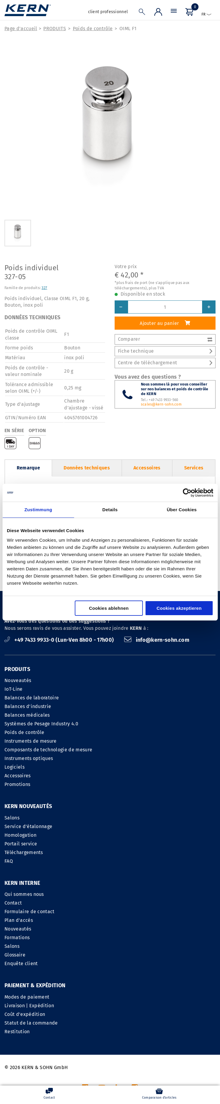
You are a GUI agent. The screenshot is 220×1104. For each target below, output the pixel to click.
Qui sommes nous (132, 818)
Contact (121, 826)
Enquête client (128, 887)
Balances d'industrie (27, 706)
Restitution (17, 955)
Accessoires (147, 468)
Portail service (20, 844)
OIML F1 (127, 28)
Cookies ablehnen (109, 608)
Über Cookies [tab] (182, 509)
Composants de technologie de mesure (48, 750)
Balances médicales (27, 715)
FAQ (8, 861)
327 (44, 287)
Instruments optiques (28, 758)
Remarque (28, 468)
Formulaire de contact (137, 835)
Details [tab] (110, 509)
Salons (11, 818)
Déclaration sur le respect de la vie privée (168, 1030)
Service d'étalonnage (28, 826)
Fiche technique (165, 351)
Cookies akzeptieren (179, 608)
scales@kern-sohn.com (161, 404)
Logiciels (14, 767)
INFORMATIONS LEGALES (74, 1030)
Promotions (17, 784)
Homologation (20, 835)
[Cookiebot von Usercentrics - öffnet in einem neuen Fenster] (187, 492)
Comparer (165, 339)
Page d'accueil (20, 28)
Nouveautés (17, 680)
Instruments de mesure (30, 741)
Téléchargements (23, 852)
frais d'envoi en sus (138, 1072)
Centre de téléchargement (165, 363)
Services (194, 468)
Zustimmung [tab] (38, 509)
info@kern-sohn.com (156, 640)
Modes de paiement (26, 920)
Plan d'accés (126, 844)
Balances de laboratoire (31, 698)
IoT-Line (13, 689)
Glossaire (122, 878)
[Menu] (173, 12)
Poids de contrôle (93, 28)
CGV (110, 1030)
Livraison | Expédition (29, 929)
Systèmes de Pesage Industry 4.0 (41, 724)
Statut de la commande (31, 946)
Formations (124, 861)
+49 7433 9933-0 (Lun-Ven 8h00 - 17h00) (59, 640)
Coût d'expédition (24, 937)
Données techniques (87, 468)
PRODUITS (54, 28)
